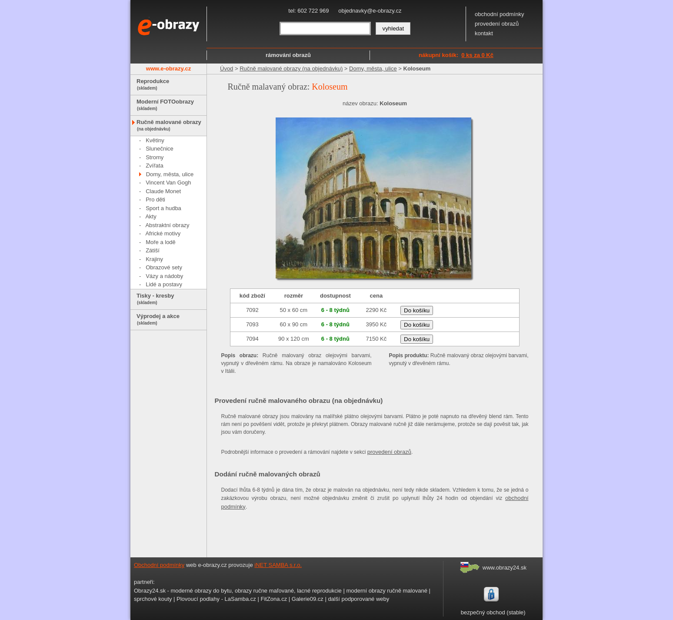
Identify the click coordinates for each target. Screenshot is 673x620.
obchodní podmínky (499, 14)
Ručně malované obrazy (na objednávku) (291, 68)
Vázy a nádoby (164, 276)
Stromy (154, 157)
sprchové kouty (153, 599)
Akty (150, 216)
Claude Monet (163, 191)
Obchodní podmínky (159, 565)
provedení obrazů (497, 23)
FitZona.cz (273, 599)
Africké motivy (162, 233)
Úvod (226, 68)
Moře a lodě (161, 242)
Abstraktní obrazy (167, 225)
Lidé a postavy (164, 284)
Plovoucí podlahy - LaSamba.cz (216, 599)
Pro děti (155, 199)
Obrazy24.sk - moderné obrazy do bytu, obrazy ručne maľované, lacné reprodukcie (238, 590)
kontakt (484, 33)
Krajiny (154, 259)
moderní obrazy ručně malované (386, 590)
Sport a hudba (163, 208)
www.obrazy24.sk (504, 567)
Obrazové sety (164, 267)
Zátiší (153, 250)
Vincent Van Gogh (168, 182)
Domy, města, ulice (170, 174)
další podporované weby (358, 599)
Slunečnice (159, 148)
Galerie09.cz (307, 599)
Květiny (155, 140)
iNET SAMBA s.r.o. (278, 565)
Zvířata (154, 165)
